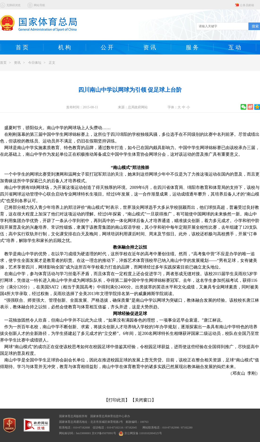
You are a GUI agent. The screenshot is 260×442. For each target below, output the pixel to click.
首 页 (22, 47)
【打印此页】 (117, 400)
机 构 (64, 47)
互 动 (234, 47)
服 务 (192, 47)
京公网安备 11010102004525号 (140, 433)
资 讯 (149, 47)
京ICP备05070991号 (104, 433)
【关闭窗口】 (143, 400)
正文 (52, 62)
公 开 (107, 47)
